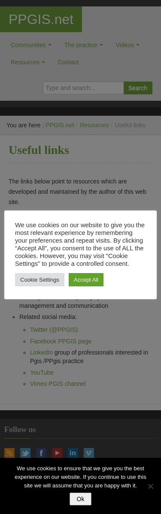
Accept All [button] (86, 280)
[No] (150, 486)
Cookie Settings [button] (39, 280)
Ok (81, 499)
